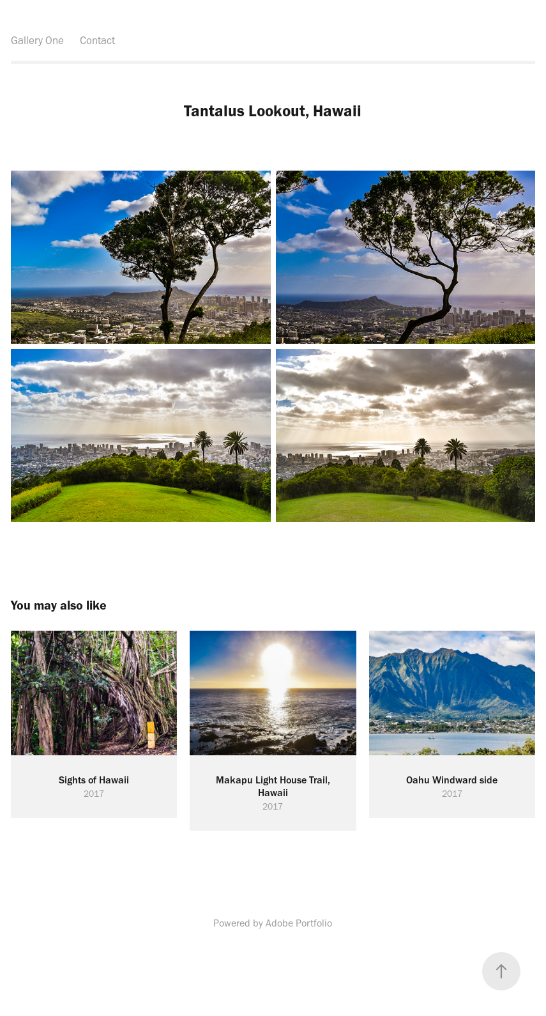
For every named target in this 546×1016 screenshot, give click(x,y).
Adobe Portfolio (299, 923)
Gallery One (37, 40)
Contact (97, 40)
